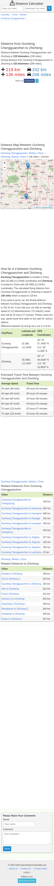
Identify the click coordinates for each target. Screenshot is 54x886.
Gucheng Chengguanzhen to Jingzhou (21, 547)
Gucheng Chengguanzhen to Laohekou (21, 552)
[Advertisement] (27, 30)
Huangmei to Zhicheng (13, 614)
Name (6, 819)
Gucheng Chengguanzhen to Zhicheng (21, 584)
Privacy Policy (40, 868)
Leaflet (36, 207)
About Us (13, 868)
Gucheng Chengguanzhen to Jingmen (20, 542)
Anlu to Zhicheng (10, 589)
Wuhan (32, 153)
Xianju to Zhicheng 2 (11, 619)
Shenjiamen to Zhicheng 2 (14, 609)
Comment (8, 829)
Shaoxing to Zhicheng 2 (13, 604)
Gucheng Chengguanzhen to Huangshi (21, 523)
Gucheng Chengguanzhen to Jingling (20, 537)
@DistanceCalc (27, 880)
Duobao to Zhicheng (11, 573)
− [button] (5, 168)
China (40, 153)
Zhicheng (5, 157)
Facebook (29, 81)
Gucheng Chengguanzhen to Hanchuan (21, 508)
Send (7, 848)
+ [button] (5, 163)
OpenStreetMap (47, 207)
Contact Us (26, 868)
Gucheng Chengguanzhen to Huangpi (20, 518)
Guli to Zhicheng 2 (10, 579)
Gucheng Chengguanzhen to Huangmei (21, 513)
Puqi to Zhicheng (10, 594)
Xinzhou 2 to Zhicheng (12, 599)
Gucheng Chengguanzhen (14, 153)
